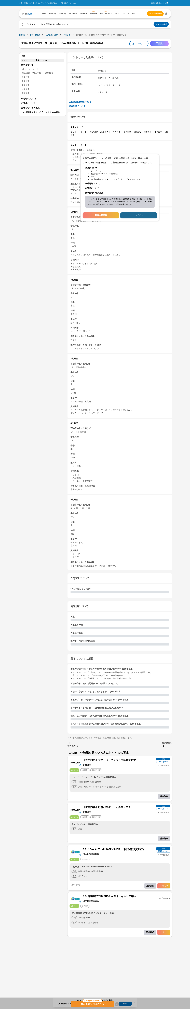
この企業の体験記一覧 (80, 101)
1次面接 (26, 77)
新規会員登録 (101, 215)
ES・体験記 (35, 35)
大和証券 (67, 35)
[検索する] (166, 13)
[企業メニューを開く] (75, 762)
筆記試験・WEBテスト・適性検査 (37, 73)
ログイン (139, 215)
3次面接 (26, 85)
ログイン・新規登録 (155, 14)
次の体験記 (167, 745)
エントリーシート (30, 69)
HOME (22, 35)
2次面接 (26, 81)
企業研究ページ (77, 105)
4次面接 (26, 89)
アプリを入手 (161, 24)
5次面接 (26, 93)
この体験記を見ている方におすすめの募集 (40, 112)
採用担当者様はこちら (158, 3)
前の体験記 (72, 744)
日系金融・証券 (51, 35)
